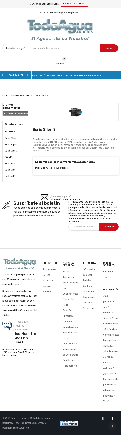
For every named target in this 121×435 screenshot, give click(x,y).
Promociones (49, 269)
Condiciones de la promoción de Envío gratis (70, 349)
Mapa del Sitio (70, 366)
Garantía (67, 321)
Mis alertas (88, 308)
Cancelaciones (70, 327)
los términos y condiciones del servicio (86, 217)
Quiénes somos (70, 293)
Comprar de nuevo (74, 3)
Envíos (66, 271)
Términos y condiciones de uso (70, 283)
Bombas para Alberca (14, 128)
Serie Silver (10, 138)
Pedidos (87, 280)
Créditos (87, 286)
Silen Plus (9, 157)
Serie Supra (11, 144)
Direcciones (89, 291)
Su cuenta (89, 263)
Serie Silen (10, 170)
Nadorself (10, 176)
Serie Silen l (10, 163)
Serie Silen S (11, 151)
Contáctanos (69, 360)
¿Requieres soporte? (60, 196)
